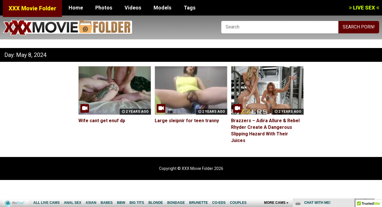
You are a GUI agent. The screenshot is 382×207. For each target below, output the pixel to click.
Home (76, 8)
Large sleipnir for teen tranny (187, 120)
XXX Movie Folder (32, 8)
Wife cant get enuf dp (101, 120)
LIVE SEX (364, 8)
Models (162, 8)
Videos (133, 8)
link (377, 117)
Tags (189, 8)
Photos (103, 8)
